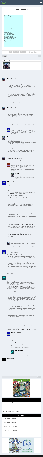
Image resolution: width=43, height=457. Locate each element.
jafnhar (5, 430)
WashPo (9, 108)
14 (25, 10)
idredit (12, 128)
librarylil (5, 422)
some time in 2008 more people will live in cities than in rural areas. (26, 329)
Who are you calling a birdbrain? (11, 325)
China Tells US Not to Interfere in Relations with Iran (24, 224)
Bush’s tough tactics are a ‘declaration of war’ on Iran (16, 209)
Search (39, 377)
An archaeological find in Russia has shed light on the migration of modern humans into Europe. (20, 286)
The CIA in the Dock (9, 238)
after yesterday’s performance (11, 193)
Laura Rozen (22, 189)
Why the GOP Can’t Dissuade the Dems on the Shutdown (11, 411)
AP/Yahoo (8, 138)
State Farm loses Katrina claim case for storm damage (14, 254)
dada (7, 358)
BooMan (5, 418)
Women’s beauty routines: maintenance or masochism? (14, 158)
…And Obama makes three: (12, 293)
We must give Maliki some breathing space (13, 185)
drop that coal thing (30, 305)
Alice (12, 163)
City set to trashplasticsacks (15, 342)
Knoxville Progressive (10, 276)
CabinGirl (18, 10)
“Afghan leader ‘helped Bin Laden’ (25, 130)
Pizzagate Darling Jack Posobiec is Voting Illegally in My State (12, 409)
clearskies (5, 426)
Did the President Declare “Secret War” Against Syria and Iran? (18, 197)
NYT (12, 79)
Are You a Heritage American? (7, 404)
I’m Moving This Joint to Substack (8, 402)
